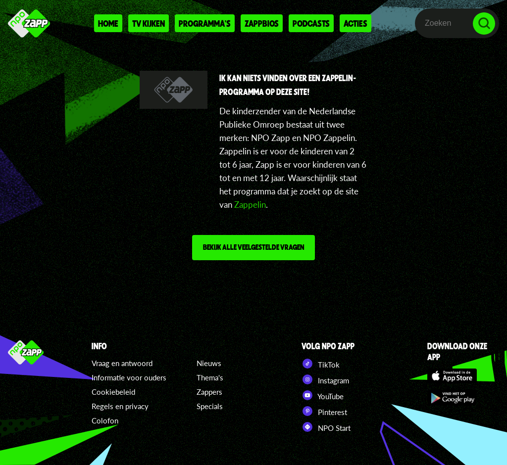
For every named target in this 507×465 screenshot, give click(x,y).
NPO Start (326, 427)
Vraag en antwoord (122, 363)
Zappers (209, 391)
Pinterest (324, 411)
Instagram (325, 379)
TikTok (321, 364)
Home (108, 23)
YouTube (323, 395)
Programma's (205, 23)
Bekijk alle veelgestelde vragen (253, 247)
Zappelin (250, 204)
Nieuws (209, 363)
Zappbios (262, 23)
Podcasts (311, 23)
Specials (210, 406)
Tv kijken (148, 23)
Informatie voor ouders (129, 377)
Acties (355, 23)
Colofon (105, 420)
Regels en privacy (120, 406)
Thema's (210, 377)
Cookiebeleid (113, 391)
